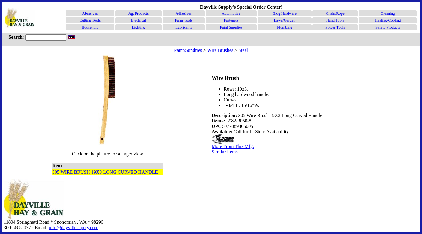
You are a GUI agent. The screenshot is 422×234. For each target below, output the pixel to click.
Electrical (138, 20)
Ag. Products (138, 13)
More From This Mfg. (233, 146)
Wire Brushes (220, 50)
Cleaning (388, 13)
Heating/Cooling (388, 20)
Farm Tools (183, 20)
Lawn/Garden (284, 20)
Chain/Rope (335, 13)
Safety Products (387, 27)
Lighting (138, 27)
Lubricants (183, 27)
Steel (243, 50)
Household (90, 27)
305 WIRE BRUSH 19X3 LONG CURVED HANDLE (105, 172)
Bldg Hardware (285, 13)
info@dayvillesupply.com (73, 227)
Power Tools (335, 27)
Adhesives (184, 13)
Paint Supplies (231, 27)
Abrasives (90, 13)
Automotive (231, 13)
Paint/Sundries (188, 50)
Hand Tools (335, 20)
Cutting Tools (90, 20)
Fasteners (231, 20)
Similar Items (225, 151)
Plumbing (284, 27)
